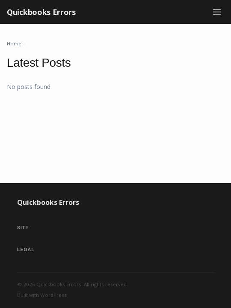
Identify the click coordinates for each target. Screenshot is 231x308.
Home (14, 43)
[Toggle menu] (217, 12)
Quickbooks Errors (41, 12)
